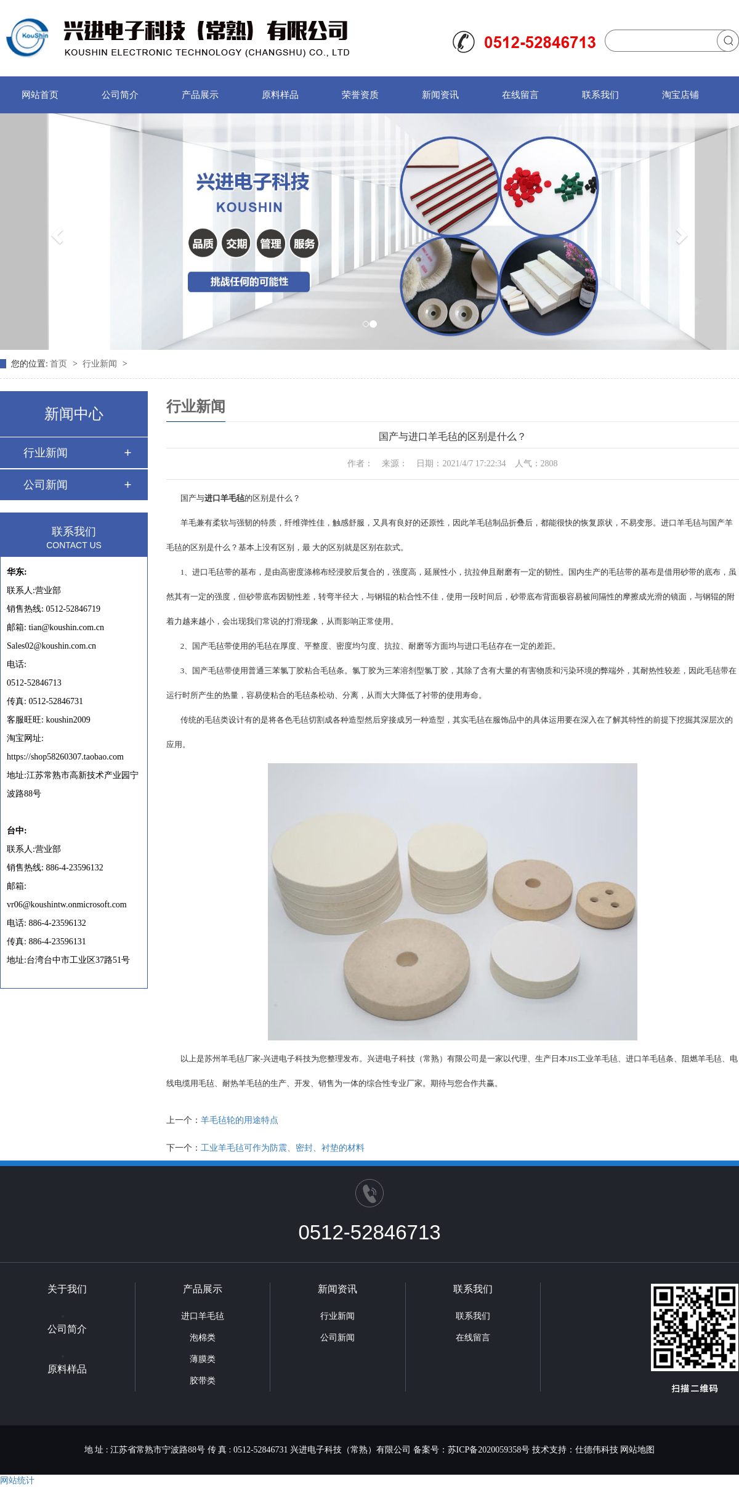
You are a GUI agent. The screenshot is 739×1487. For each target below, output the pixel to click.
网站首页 (40, 95)
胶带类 (203, 1380)
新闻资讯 (440, 95)
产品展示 (200, 95)
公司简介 (120, 95)
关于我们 (67, 1289)
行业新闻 (101, 363)
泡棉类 (203, 1337)
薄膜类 (203, 1359)
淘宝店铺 (680, 95)
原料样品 (280, 95)
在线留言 (520, 95)
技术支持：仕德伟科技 (575, 1449)
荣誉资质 (360, 95)
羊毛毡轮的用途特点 (239, 1120)
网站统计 (17, 1480)
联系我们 (600, 95)
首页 (60, 363)
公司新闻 (45, 485)
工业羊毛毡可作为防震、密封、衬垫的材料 (283, 1148)
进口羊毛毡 (202, 1316)
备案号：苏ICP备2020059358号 (471, 1449)
